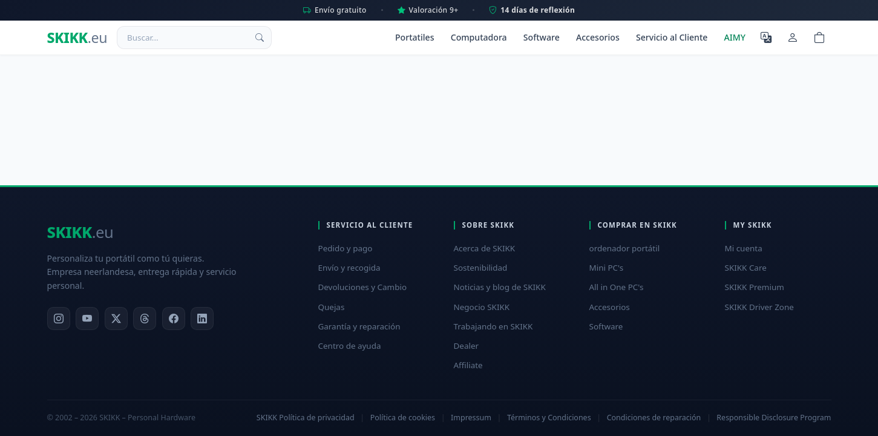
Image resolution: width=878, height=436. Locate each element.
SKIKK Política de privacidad (306, 417)
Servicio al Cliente (671, 37)
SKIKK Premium (754, 287)
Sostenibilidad (481, 267)
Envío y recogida (349, 267)
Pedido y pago (345, 248)
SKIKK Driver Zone (759, 307)
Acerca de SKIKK (485, 248)
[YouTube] (87, 318)
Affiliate (468, 365)
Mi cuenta (743, 248)
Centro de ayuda (349, 345)
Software (541, 37)
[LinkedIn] (202, 318)
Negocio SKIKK (482, 307)
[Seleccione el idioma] (766, 37)
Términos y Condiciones (549, 417)
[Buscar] (259, 37)
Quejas (331, 307)
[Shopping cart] (819, 37)
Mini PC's (606, 267)
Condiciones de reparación (654, 417)
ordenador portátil (624, 248)
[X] (116, 318)
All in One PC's (616, 287)
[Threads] (144, 318)
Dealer (466, 345)
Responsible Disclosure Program (773, 417)
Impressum (471, 417)
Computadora (479, 37)
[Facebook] (173, 318)
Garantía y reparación (359, 326)
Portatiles (414, 37)
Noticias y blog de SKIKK (500, 287)
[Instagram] (58, 318)
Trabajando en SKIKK (493, 326)
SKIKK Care (746, 267)
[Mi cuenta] (793, 37)
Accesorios (598, 37)
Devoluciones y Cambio (362, 287)
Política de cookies (402, 417)
